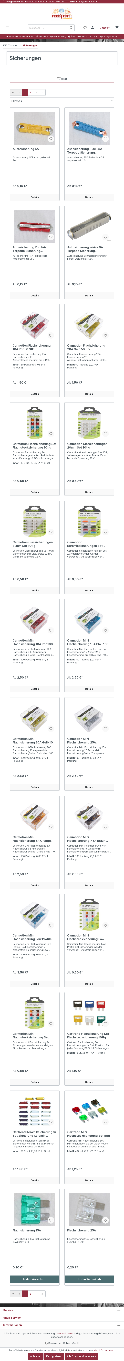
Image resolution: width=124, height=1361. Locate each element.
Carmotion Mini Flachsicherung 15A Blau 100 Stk (88, 642)
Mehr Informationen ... (104, 1350)
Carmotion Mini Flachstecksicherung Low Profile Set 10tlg (85, 937)
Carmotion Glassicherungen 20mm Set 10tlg (87, 445)
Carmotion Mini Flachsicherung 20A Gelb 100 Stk (34, 740)
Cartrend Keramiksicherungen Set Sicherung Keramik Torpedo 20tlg (34, 1134)
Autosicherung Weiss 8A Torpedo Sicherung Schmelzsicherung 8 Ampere (88, 249)
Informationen (12, 1325)
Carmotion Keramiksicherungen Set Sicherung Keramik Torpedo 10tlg (87, 544)
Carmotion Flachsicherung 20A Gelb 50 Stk (86, 347)
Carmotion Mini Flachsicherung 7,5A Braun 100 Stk (86, 839)
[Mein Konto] (92, 27)
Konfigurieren (54, 1356)
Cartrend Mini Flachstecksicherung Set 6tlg (88, 1133)
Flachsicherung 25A (81, 1230)
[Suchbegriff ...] (47, 27)
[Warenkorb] (108, 27)
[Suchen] (71, 27)
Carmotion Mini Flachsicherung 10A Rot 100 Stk (33, 642)
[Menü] (7, 27)
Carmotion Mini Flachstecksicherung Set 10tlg (31, 1035)
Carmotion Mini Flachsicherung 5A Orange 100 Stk (32, 839)
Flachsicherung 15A (27, 1230)
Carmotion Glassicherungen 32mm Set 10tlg (33, 543)
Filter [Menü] (62, 78)
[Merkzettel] (85, 27)
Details (35, 197)
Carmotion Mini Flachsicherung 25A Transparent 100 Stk (81, 740)
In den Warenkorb (34, 1279)
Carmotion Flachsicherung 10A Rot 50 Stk (32, 347)
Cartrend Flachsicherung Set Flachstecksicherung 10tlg (88, 1035)
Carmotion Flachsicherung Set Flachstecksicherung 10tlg (34, 445)
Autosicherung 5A (26, 149)
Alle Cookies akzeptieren (81, 1356)
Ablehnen (35, 1356)
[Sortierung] (62, 100)
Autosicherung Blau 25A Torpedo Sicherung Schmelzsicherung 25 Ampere (89, 150)
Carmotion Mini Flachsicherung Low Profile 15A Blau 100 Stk (32, 937)
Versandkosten (65, 1333)
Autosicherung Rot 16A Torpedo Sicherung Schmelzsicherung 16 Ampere (34, 249)
